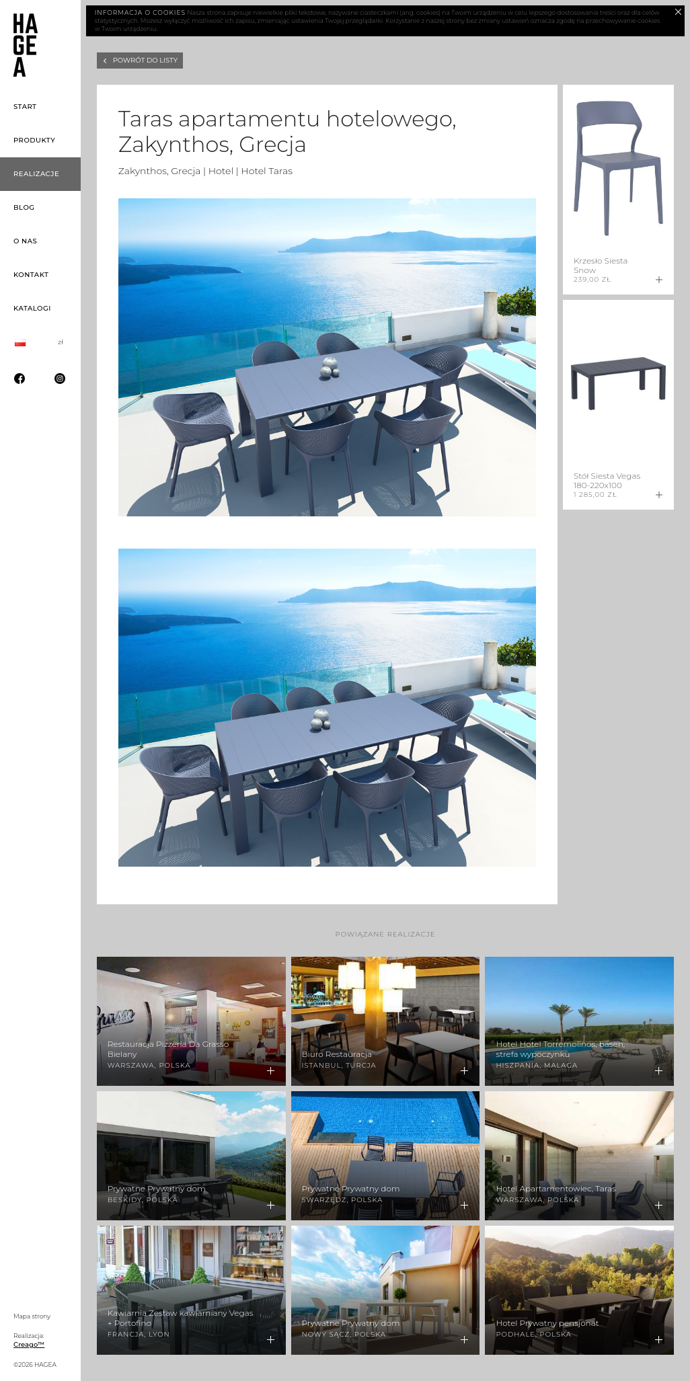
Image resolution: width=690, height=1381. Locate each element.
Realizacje (36, 173)
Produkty (34, 140)
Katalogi (32, 308)
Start (25, 106)
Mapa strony (31, 1316)
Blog (24, 207)
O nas (25, 241)
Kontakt (30, 274)
